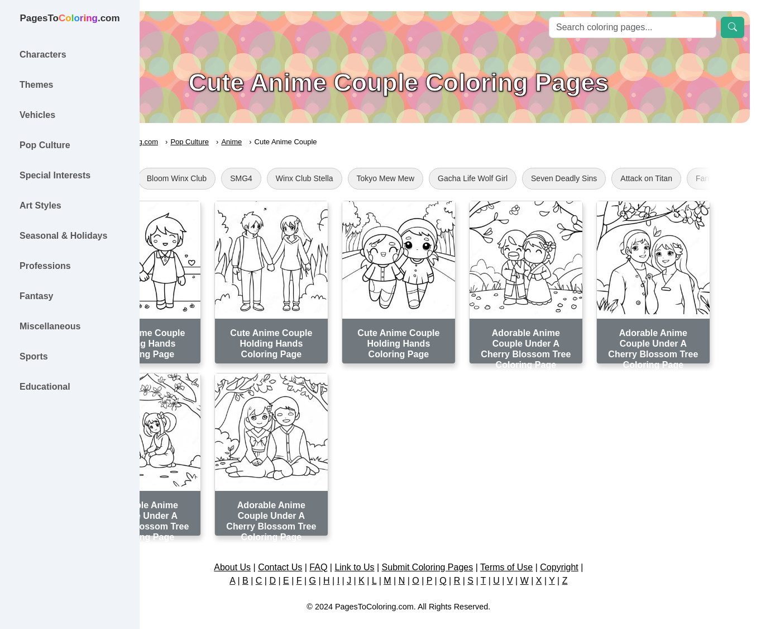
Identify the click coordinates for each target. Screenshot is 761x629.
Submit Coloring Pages (479, 552)
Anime (302, 142)
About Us (284, 552)
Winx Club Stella (375, 178)
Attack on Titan (717, 178)
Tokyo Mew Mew (456, 178)
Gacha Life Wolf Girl (543, 178)
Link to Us (406, 552)
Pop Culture (260, 142)
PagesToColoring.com (192, 142)
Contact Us (332, 552)
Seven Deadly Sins (634, 178)
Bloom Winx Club (247, 178)
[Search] (632, 27)
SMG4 (311, 178)
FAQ (370, 552)
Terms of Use (558, 552)
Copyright (611, 552)
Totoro (183, 178)
